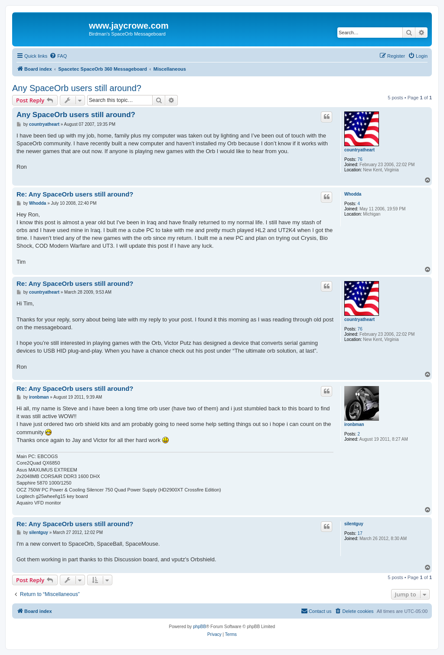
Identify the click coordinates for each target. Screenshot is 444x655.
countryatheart (359, 149)
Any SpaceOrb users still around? (76, 88)
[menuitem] (58, 56)
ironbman (354, 424)
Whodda (352, 194)
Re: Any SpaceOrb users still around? (75, 194)
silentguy (353, 523)
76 (360, 159)
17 (360, 533)
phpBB (199, 626)
